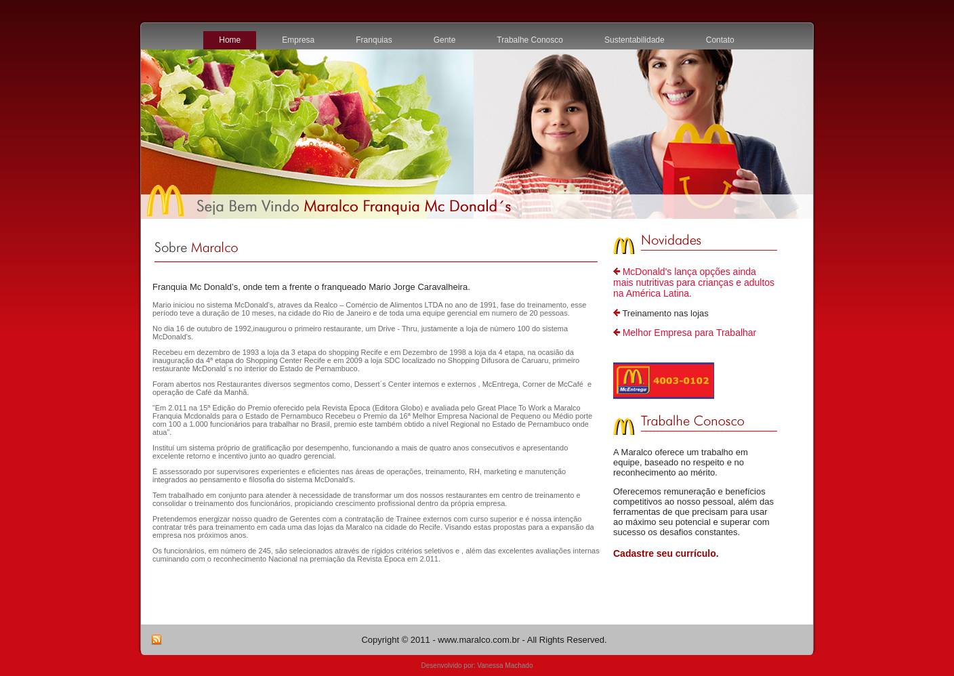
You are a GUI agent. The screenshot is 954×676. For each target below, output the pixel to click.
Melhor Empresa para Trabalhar (690, 332)
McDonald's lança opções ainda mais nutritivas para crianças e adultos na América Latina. (693, 282)
